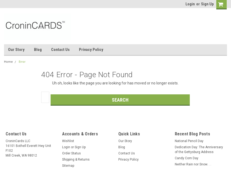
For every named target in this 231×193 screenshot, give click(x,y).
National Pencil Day (189, 141)
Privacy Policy (91, 49)
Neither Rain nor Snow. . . (193, 164)
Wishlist (68, 141)
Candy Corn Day (186, 158)
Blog (38, 49)
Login (190, 4)
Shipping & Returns (76, 159)
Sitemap (68, 166)
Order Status (71, 153)
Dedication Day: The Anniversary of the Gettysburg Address (199, 149)
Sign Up (207, 4)
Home (8, 62)
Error (22, 62)
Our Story (16, 49)
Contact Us (60, 49)
